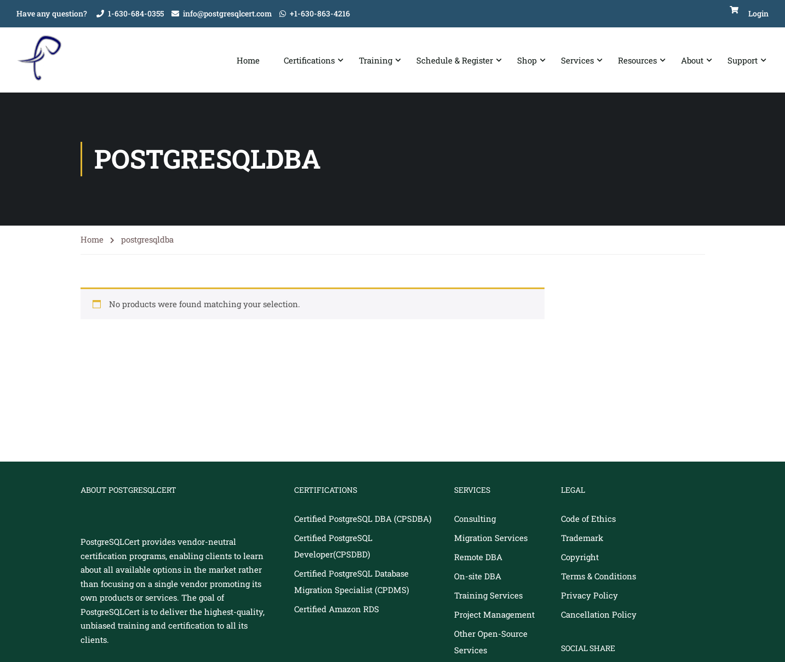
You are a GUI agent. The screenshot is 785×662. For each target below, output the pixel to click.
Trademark (582, 538)
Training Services (488, 595)
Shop (527, 60)
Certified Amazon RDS (336, 609)
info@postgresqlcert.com (227, 13)
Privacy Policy (589, 595)
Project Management (494, 614)
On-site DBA (477, 576)
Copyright (580, 557)
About (692, 60)
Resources (637, 60)
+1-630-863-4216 (320, 13)
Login (758, 13)
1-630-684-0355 (136, 13)
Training (375, 60)
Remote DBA (478, 557)
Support (742, 60)
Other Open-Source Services (491, 642)
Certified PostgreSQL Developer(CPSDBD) (333, 546)
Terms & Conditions (598, 576)
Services (577, 60)
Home (248, 60)
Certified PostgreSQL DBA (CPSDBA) (363, 519)
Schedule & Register (454, 60)
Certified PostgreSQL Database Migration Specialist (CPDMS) (351, 582)
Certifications (309, 60)
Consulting (475, 519)
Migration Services (491, 538)
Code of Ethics (588, 519)
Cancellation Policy (599, 614)
